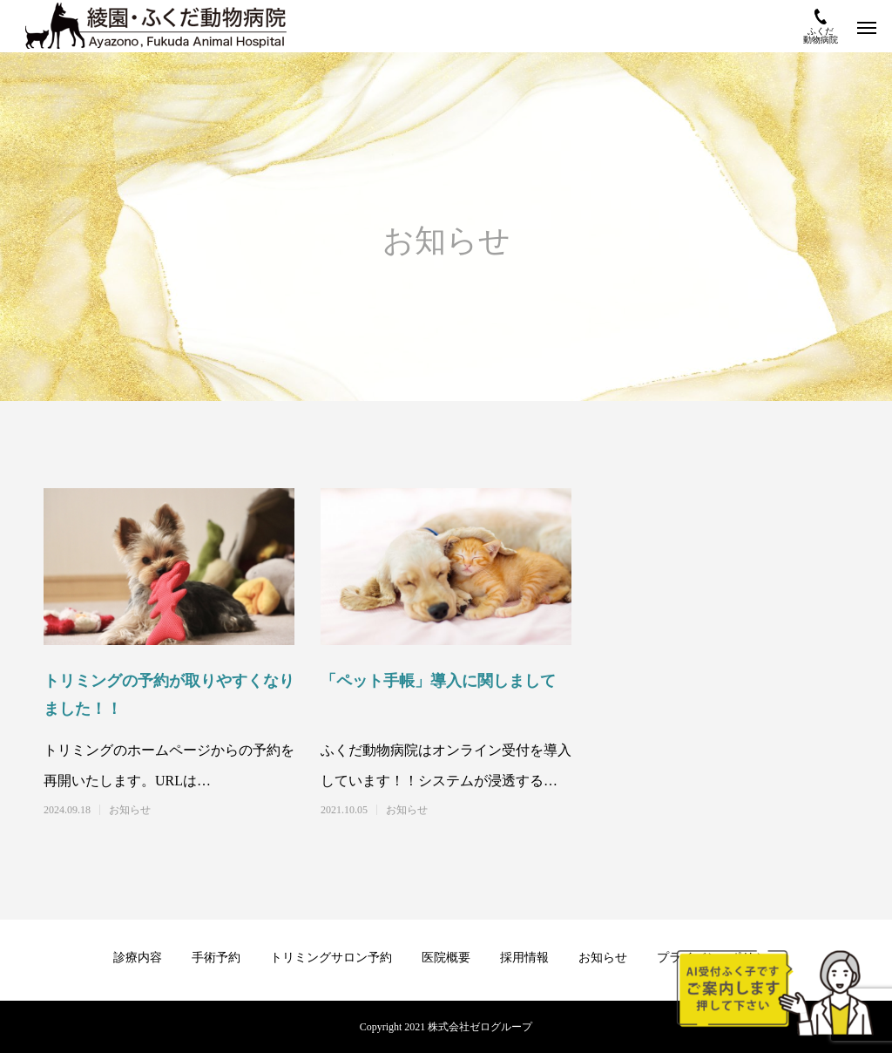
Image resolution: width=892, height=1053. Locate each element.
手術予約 (216, 957)
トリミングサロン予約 (331, 957)
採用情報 (524, 957)
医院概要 (446, 957)
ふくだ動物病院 (820, 26)
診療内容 (137, 957)
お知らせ (130, 810)
